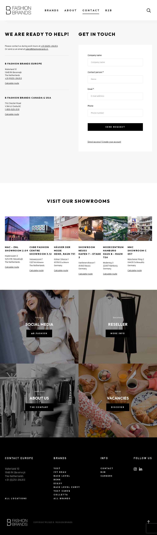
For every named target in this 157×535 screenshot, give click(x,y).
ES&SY (58, 483)
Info (104, 458)
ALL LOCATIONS (16, 498)
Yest (57, 468)
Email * (91, 89)
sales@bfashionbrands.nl (36, 49)
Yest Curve (62, 491)
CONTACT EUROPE (19, 458)
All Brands (62, 498)
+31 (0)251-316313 (49, 46)
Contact (91, 10)
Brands (52, 10)
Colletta (61, 495)
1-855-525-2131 (12, 109)
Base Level (62, 476)
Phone (90, 106)
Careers (107, 476)
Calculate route (12, 83)
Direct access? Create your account (104, 142)
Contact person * (96, 72)
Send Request (115, 127)
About (70, 10)
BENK (57, 480)
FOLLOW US (143, 458)
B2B (108, 10)
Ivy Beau (60, 472)
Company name (95, 55)
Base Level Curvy (67, 487)
